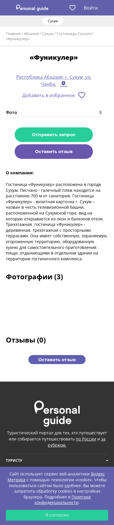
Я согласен (57, 515)
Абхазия (31, 33)
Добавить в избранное (48, 95)
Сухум (47, 33)
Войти (91, 8)
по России (86, 439)
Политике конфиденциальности (63, 499)
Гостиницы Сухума (74, 33)
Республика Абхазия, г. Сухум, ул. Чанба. (53, 80)
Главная (13, 33)
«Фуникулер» (18, 38)
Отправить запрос (53, 134)
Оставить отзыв (53, 151)
